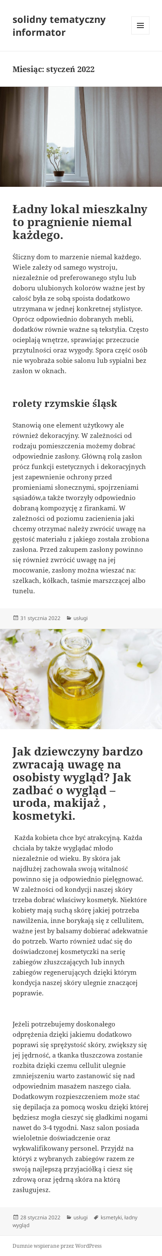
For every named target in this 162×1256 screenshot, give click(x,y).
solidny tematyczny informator (59, 25)
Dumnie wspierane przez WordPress (57, 1246)
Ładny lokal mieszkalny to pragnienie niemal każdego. (80, 221)
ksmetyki (111, 1217)
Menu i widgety (140, 34)
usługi (80, 618)
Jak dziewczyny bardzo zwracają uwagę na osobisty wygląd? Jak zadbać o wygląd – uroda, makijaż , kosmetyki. (78, 783)
